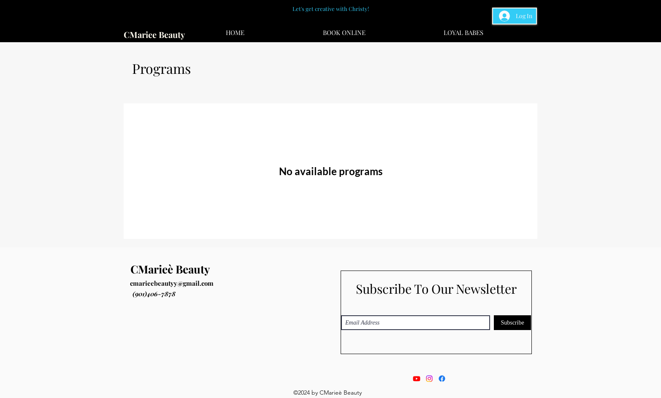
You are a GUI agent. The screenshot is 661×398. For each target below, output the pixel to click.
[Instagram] (429, 378)
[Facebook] (442, 378)
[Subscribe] (512, 322)
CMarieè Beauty (170, 269)
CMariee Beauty (154, 34)
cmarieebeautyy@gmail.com (172, 283)
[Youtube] (416, 378)
